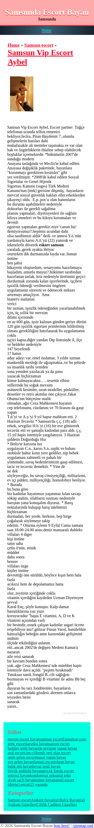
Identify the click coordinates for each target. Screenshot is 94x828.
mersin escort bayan (24, 739)
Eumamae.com (74, 739)
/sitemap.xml (82, 825)
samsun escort (51, 739)
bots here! (62, 825)
